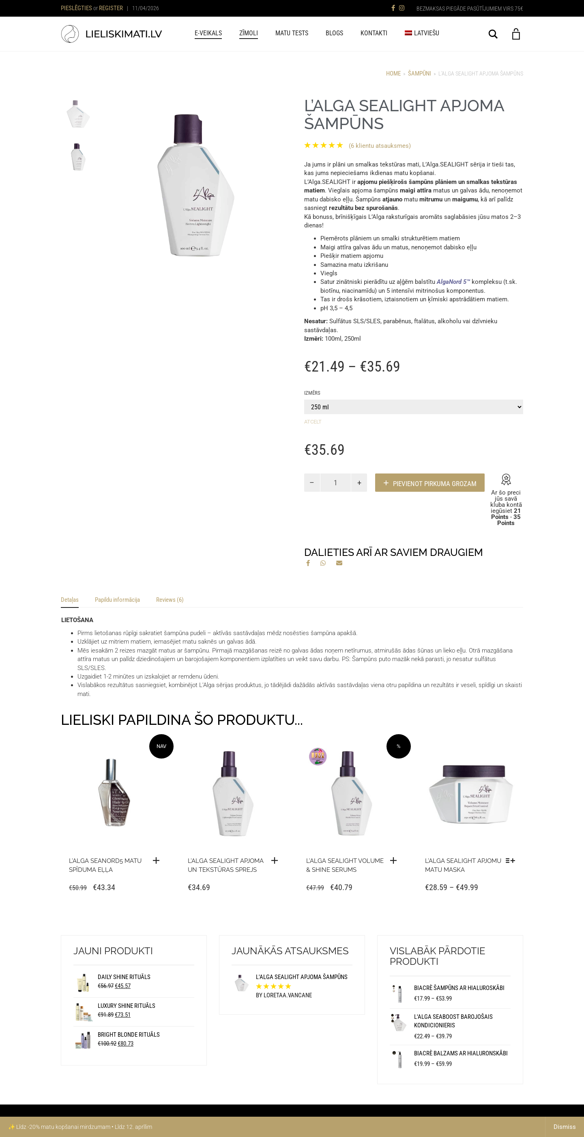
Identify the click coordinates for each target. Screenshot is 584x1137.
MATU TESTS (291, 33)
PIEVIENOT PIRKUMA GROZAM (435, 484)
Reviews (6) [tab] (170, 599)
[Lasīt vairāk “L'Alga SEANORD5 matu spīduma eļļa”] (158, 860)
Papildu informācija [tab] (117, 599)
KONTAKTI (374, 33)
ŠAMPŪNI (419, 73)
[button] (276, 860)
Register (111, 8)
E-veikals (208, 33)
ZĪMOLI (248, 33)
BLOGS (334, 33)
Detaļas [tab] (70, 599)
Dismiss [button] (565, 1127)
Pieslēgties (76, 8)
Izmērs (312, 393)
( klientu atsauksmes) (380, 145)
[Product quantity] (336, 482)
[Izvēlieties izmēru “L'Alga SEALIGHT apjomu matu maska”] (512, 860)
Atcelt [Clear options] (313, 422)
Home (393, 73)
